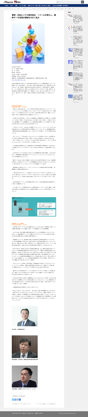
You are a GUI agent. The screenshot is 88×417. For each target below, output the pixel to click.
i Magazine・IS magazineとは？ (29, 413)
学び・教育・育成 (55, 8)
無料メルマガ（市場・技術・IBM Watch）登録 (39, 5)
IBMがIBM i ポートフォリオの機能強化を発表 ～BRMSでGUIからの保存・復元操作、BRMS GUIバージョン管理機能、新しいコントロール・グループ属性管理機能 (78, 52)
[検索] (82, 2)
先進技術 (48, 8)
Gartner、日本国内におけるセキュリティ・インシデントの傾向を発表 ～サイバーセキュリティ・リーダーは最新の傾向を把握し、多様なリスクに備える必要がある (78, 64)
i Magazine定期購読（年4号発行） (60, 5)
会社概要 (38, 413)
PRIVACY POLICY (19, 413)
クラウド (44, 8)
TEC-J (12, 8)
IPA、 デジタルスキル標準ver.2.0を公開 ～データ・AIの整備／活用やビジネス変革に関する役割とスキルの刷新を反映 (78, 29)
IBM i (11, 5)
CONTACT (43, 413)
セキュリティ (29, 8)
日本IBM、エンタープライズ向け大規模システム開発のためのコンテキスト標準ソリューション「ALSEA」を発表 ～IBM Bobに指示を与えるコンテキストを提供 (78, 40)
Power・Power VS (37, 8)
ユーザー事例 (23, 5)
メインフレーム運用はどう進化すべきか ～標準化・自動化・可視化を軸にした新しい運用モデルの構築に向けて (77, 97)
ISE (9, 8)
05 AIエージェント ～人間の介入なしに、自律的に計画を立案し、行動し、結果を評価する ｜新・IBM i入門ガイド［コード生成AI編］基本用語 (78, 18)
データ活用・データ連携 (20, 8)
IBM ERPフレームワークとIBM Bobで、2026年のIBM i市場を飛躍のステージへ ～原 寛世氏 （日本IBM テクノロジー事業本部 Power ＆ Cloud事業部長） (78, 76)
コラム (76, 8)
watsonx (6, 8)
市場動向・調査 (70, 8)
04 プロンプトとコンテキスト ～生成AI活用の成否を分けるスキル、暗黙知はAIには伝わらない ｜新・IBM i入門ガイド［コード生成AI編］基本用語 (78, 87)
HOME (6, 5)
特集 (16, 5)
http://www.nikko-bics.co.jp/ (19, 80)
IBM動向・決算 (63, 8)
